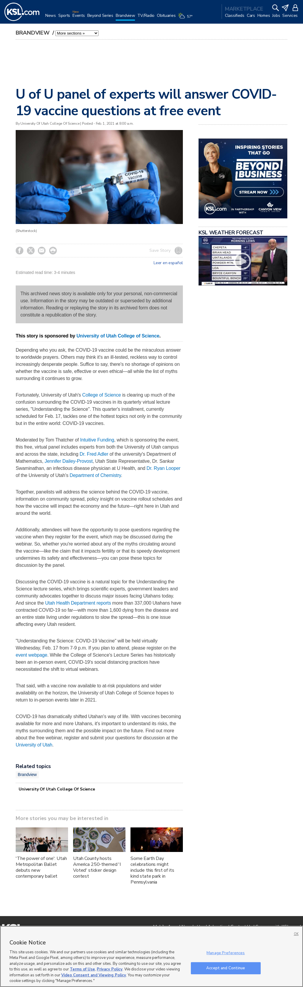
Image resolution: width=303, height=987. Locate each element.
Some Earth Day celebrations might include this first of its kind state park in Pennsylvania (152, 870)
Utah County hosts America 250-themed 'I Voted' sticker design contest (97, 867)
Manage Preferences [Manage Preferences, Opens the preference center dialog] (226, 953)
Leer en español (168, 263)
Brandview (33, 33)
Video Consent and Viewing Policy (93, 975)
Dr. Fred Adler (94, 454)
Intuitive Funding (97, 439)
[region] (151, 956)
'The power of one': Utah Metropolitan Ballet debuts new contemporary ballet (41, 867)
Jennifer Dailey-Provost (69, 461)
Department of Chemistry (95, 475)
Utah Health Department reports (78, 602)
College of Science (101, 394)
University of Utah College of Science (117, 335)
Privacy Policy (110, 969)
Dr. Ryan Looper (163, 468)
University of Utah (34, 744)
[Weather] (186, 18)
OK (296, 934)
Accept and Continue (225, 967)
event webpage (31, 655)
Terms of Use (82, 969)
